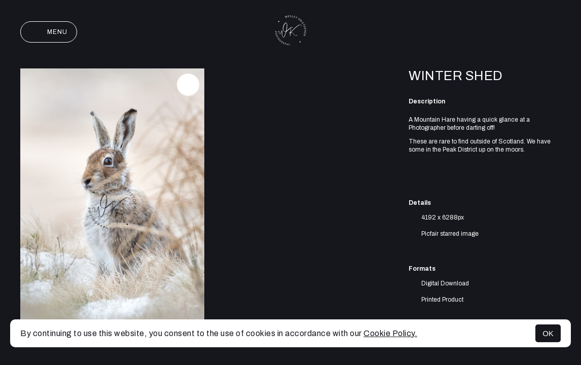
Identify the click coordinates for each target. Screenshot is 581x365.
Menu (48, 32)
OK (548, 333)
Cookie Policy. (390, 333)
